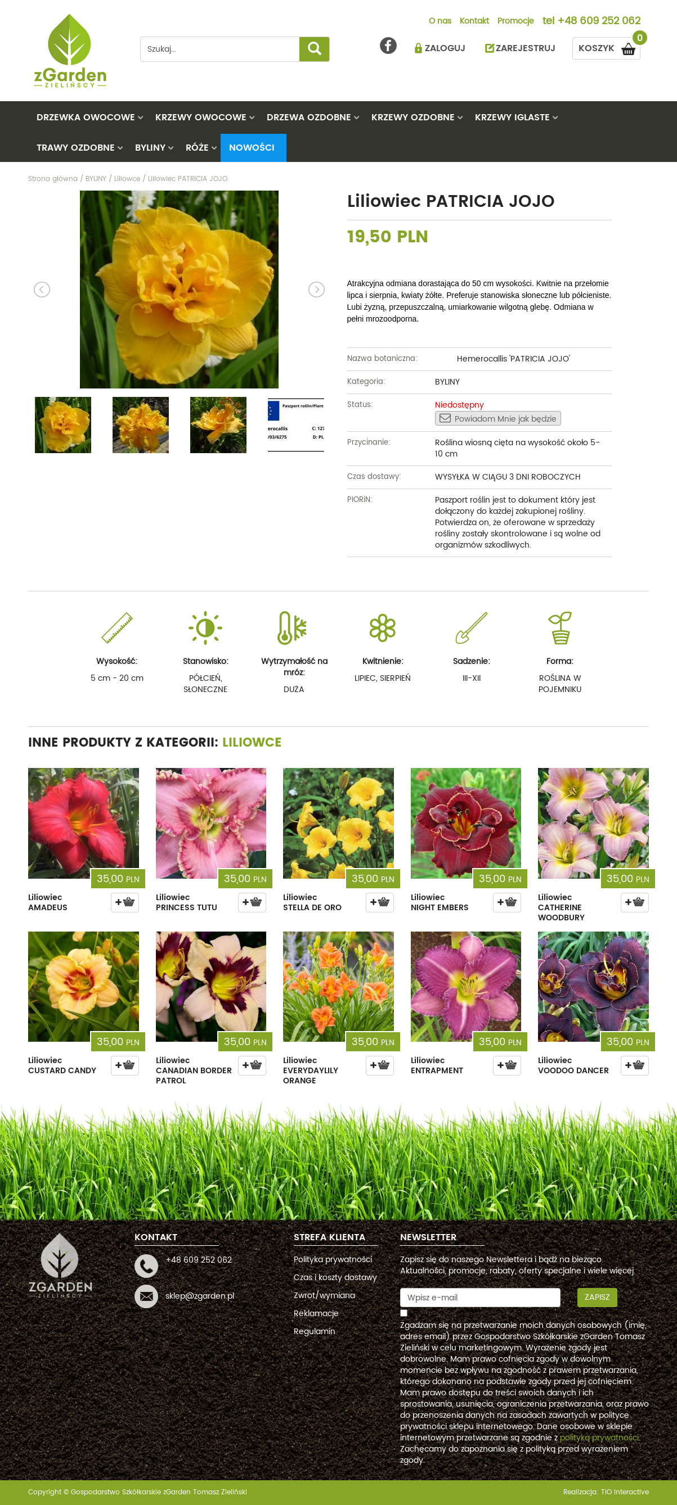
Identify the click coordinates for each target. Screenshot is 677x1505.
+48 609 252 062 (598, 22)
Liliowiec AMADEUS (48, 902)
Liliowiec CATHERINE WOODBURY (561, 907)
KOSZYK (609, 46)
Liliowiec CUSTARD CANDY (62, 1065)
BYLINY (150, 148)
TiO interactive (625, 1492)
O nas (440, 22)
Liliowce (252, 743)
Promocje (515, 22)
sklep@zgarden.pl (199, 1296)
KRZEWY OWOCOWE (200, 117)
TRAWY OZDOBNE (76, 148)
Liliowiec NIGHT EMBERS (440, 902)
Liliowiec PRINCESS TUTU (186, 902)
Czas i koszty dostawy (335, 1277)
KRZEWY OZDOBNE (413, 117)
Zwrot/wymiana (324, 1295)
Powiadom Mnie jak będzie (498, 419)
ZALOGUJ (445, 48)
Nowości (252, 148)
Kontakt (474, 22)
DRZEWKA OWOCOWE (86, 117)
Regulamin (314, 1331)
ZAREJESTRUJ (525, 48)
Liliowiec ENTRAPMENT (437, 1065)
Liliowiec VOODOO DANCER (573, 1065)
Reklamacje (316, 1313)
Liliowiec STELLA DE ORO (312, 902)
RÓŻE (197, 148)
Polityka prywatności (333, 1259)
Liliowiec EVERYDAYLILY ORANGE (310, 1070)
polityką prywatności (599, 1437)
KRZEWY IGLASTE (512, 117)
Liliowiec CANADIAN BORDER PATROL (194, 1070)
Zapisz (597, 1297)
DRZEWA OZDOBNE (309, 117)
